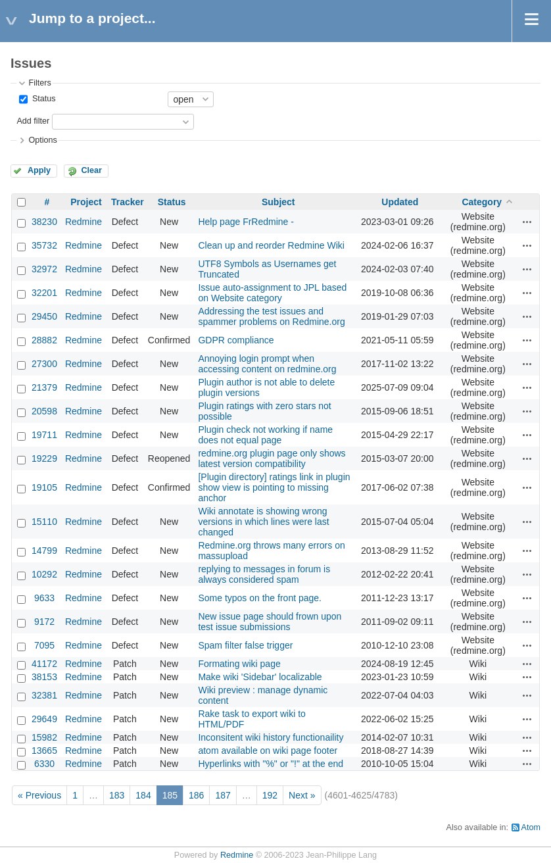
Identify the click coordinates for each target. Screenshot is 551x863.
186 (196, 795)
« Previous (39, 795)
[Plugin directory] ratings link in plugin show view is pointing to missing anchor (274, 487)
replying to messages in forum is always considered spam (264, 574)
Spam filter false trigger (245, 645)
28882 (44, 340)
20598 (44, 411)
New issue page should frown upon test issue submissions (269, 621)
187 (222, 795)
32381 (44, 695)
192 (269, 795)
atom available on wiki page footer (267, 750)
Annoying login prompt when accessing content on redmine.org (267, 363)
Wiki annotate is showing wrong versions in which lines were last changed (263, 521)
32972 (44, 269)
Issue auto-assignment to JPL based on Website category (272, 292)
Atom (530, 827)
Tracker (127, 202)
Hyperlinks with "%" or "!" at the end (270, 763)
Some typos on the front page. (260, 598)
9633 (44, 598)
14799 (44, 550)
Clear (91, 170)
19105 (44, 487)
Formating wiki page (239, 663)
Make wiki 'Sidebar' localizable (260, 677)
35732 (44, 245)
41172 (44, 663)
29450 (44, 316)
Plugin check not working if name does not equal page (265, 434)
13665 (44, 750)
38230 (44, 221)
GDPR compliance (236, 340)
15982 (44, 737)
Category (482, 202)
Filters (39, 82)
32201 (44, 292)
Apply (39, 170)
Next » (302, 795)
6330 (44, 763)
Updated (399, 202)
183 (116, 795)
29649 (44, 719)
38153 (44, 677)
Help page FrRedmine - (246, 221)
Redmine (83, 221)
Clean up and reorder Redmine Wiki (271, 245)
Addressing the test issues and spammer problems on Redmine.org (271, 316)
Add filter (32, 121)
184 (143, 795)
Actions (527, 221)
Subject (278, 202)
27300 (44, 363)
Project (85, 202)
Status (42, 98)
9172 (44, 621)
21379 (44, 387)
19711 (44, 435)
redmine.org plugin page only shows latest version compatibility (271, 458)
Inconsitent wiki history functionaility (270, 737)
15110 (44, 521)
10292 (44, 574)
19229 (44, 458)
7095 (44, 645)
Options (42, 140)
